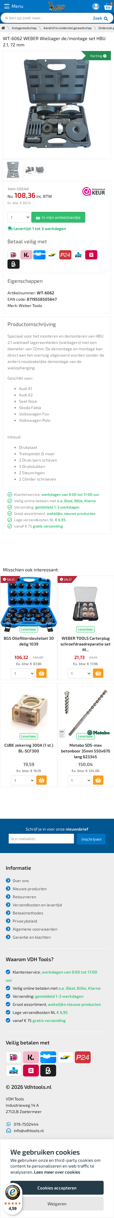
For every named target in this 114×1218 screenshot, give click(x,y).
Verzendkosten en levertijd (34, 904)
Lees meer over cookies (57, 1171)
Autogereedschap (24, 28)
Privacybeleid (21, 920)
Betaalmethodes (24, 912)
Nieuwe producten (26, 888)
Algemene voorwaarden (31, 929)
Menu (13, 6)
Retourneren (21, 896)
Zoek (101, 18)
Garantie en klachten (28, 937)
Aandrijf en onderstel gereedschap (67, 28)
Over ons (17, 880)
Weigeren (57, 1203)
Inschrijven (91, 839)
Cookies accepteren (57, 1187)
